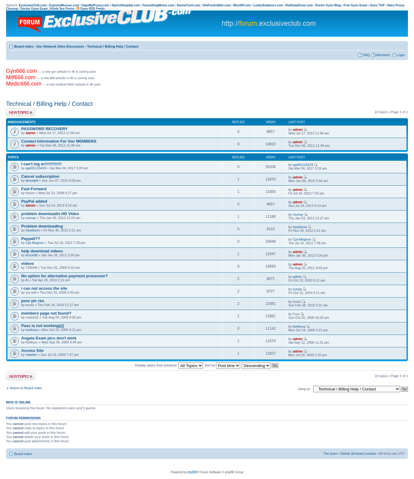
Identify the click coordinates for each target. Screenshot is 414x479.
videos (27, 263)
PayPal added (34, 201)
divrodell (32, 180)
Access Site (32, 350)
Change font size (400, 45)
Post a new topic (20, 112)
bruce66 (32, 255)
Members (383, 55)
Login (401, 55)
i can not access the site (44, 288)
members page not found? (46, 313)
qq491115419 (36, 168)
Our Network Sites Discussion (60, 46)
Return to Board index (26, 388)
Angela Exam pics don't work (49, 338)
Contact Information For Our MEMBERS (58, 141)
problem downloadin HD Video (50, 213)
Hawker (31, 354)
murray (31, 218)
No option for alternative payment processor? (64, 276)
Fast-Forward (34, 189)
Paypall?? (30, 238)
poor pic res (32, 301)
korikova (32, 330)
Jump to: (304, 389)
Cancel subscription (40, 176)
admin (30, 133)
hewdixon (33, 230)
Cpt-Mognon (35, 243)
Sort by (222, 365)
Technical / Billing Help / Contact (112, 46)
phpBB (192, 472)
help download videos (42, 251)
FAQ (366, 55)
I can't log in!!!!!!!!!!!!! (41, 164)
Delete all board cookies (358, 453)
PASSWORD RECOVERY (44, 128)
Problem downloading (42, 226)
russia (297, 289)
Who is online (18, 402)
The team (330, 453)
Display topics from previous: (169, 365)
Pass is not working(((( (42, 325)
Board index (24, 46)
